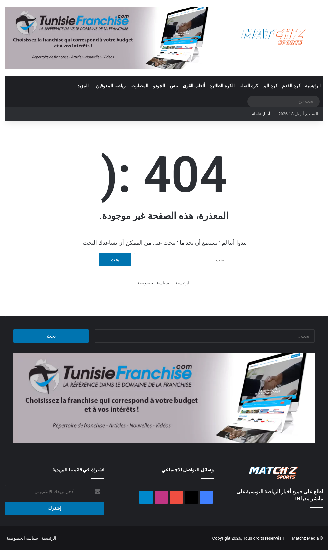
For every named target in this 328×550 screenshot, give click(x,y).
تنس (174, 85)
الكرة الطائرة (222, 85)
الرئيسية (313, 85)
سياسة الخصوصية (153, 283)
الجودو (159, 85)
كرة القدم (291, 85)
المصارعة (139, 85)
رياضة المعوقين (110, 85)
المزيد (83, 85)
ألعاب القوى (194, 85)
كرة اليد (270, 85)
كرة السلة (248, 85)
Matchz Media (305, 538)
